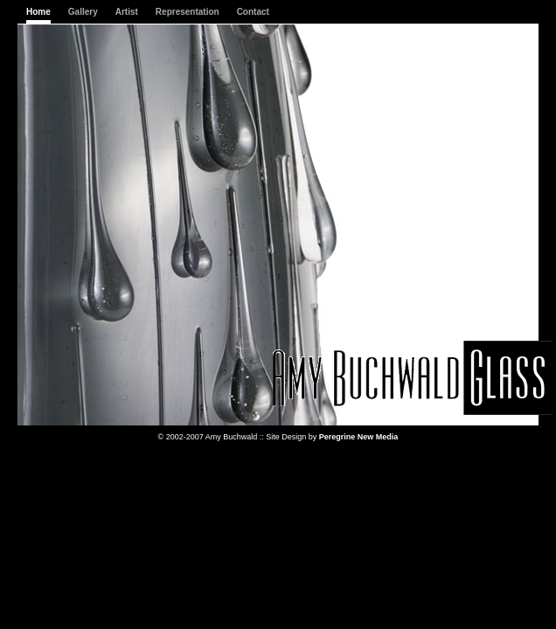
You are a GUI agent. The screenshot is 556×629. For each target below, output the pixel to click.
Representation (187, 12)
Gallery (83, 12)
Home (38, 12)
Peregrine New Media (359, 436)
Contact (253, 12)
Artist (126, 12)
